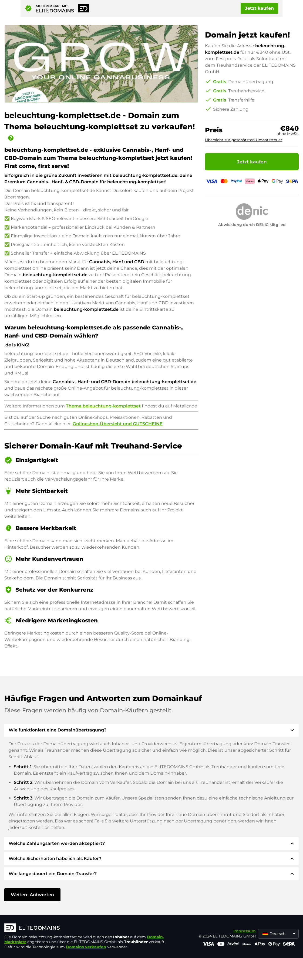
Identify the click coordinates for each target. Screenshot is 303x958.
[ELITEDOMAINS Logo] (85, 928)
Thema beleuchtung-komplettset (103, 406)
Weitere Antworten (32, 894)
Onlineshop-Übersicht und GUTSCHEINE (118, 423)
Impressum (244, 931)
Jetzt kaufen (259, 8)
